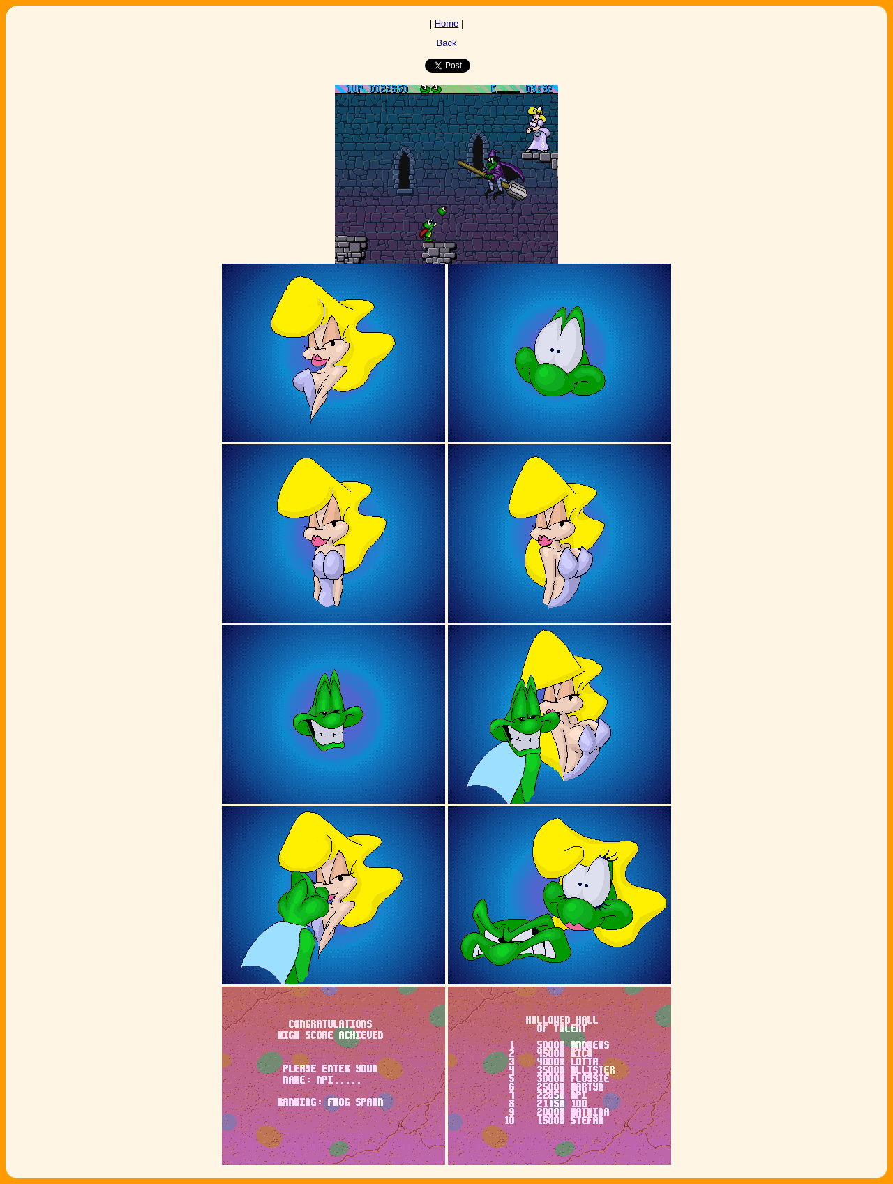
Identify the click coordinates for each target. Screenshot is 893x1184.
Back (447, 43)
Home (447, 23)
